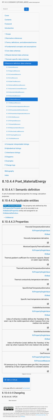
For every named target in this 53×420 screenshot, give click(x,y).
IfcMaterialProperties (11, 211)
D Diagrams (9, 157)
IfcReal (47, 234)
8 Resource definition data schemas (18, 63)
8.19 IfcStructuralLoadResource (15, 131)
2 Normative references (13, 38)
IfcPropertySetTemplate (12, 208)
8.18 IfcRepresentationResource (15, 128)
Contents (8, 20)
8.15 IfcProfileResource (12, 117)
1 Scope (8, 34)
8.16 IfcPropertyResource (13, 120)
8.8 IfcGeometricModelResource (15, 92)
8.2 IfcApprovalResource (13, 71)
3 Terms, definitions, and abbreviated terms (21, 42)
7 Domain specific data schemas (17, 59)
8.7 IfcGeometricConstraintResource (16, 88)
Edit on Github (11, 380)
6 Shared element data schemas (17, 55)
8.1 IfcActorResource (12, 67)
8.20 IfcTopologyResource (13, 135)
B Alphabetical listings (13, 148)
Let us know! (26, 388)
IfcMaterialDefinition (10, 213)
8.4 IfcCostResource (12, 78)
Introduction (9, 28)
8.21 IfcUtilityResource (12, 138)
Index (7, 175)
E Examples (9, 161)
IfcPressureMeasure (42, 361)
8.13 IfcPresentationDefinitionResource (17, 110)
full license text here (41, 414)
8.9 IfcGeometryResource (13, 96)
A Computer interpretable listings (17, 144)
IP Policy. (23, 416)
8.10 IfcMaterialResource (14, 99)
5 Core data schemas (12, 51)
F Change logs (10, 165)
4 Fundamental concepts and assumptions (20, 47)
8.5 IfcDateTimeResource (13, 81)
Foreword (8, 24)
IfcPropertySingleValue (41, 231)
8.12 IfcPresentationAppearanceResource (17, 106)
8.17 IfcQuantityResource (13, 124)
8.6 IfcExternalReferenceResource (15, 85)
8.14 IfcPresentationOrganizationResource (18, 113)
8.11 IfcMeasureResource (13, 103)
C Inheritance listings (12, 153)
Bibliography (9, 171)
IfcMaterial (9, 217)
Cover (7, 16)
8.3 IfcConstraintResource (13, 74)
